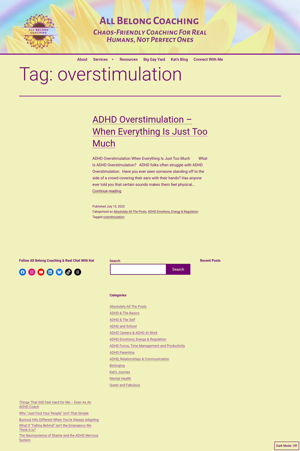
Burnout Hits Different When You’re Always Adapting (59, 420)
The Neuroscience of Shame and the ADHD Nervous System (58, 437)
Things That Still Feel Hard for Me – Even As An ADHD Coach (55, 404)
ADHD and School (123, 326)
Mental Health (120, 378)
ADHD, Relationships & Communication (139, 359)
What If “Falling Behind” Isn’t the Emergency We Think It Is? (55, 427)
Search (115, 261)
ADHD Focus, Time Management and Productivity (147, 346)
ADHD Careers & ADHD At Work (134, 333)
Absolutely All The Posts (129, 211)
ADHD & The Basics (124, 313)
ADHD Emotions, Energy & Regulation (173, 211)
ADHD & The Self (122, 320)
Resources (129, 59)
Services (100, 59)
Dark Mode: (286, 446)
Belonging (117, 365)
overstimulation (113, 217)
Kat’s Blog (179, 59)
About (82, 59)
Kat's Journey (120, 372)
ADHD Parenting (122, 352)
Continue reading (106, 191)
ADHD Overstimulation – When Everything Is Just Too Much (150, 131)
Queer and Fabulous (125, 385)
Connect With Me (208, 59)
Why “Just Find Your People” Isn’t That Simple (54, 413)
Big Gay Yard (154, 59)
